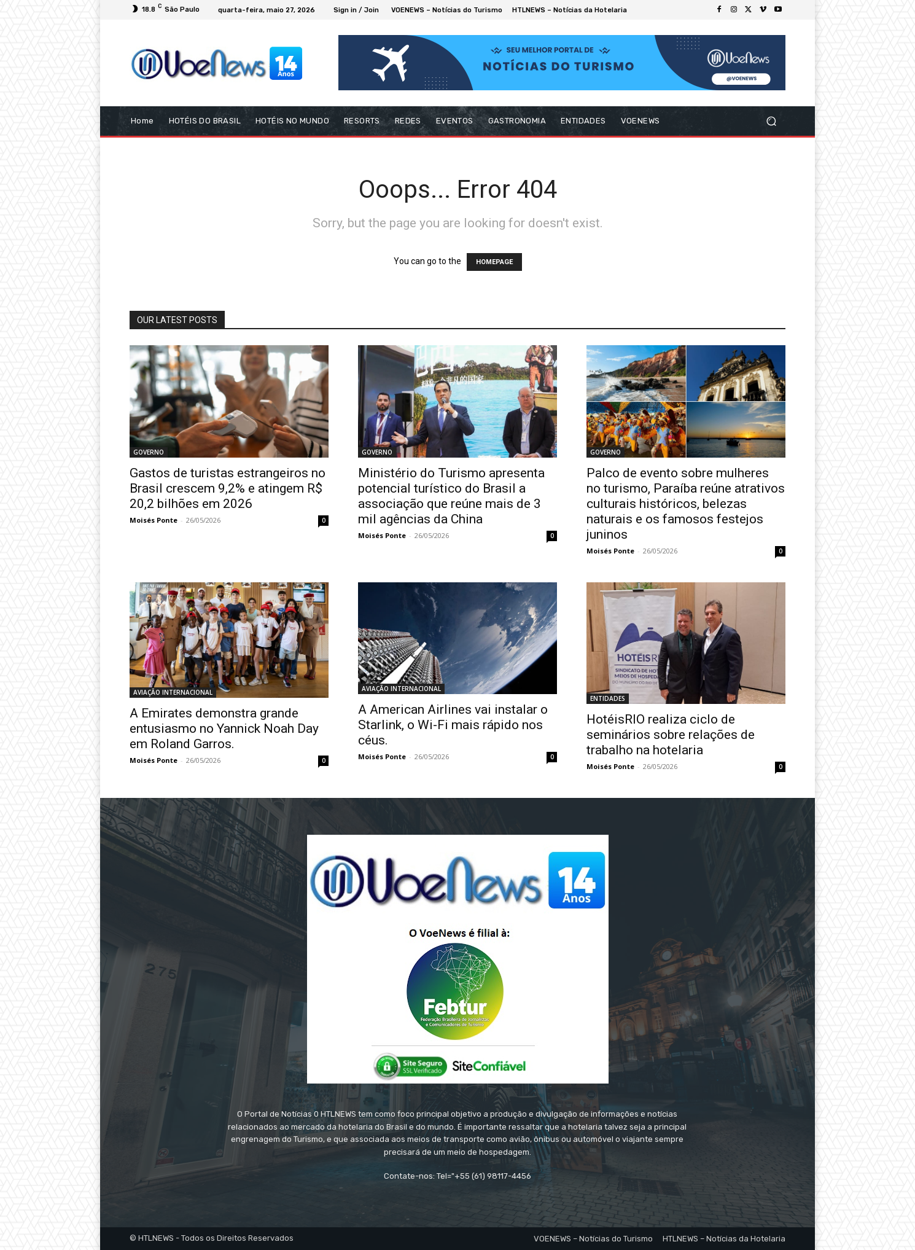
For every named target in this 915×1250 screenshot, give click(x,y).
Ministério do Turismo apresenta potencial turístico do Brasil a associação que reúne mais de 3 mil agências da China (451, 496)
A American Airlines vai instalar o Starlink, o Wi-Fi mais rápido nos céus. (453, 725)
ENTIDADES (607, 698)
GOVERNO (148, 452)
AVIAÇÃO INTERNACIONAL (172, 692)
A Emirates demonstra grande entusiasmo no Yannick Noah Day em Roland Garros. (224, 728)
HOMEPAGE (494, 262)
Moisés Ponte (153, 520)
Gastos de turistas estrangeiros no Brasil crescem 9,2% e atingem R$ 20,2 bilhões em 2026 (227, 488)
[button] (771, 121)
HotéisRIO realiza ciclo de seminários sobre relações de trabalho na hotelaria (670, 734)
